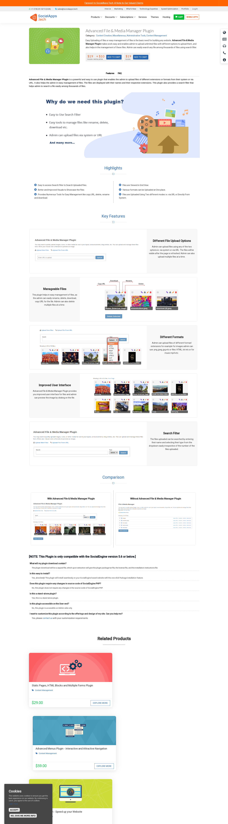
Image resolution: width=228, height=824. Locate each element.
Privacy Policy (80, 796)
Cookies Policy (80, 800)
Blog (76, 783)
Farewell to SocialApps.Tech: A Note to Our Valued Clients (113, 3)
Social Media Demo (126, 791)
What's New (131, 9)
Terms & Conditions (83, 787)
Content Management (156, 35)
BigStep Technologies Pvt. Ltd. (122, 815)
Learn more (13, 804)
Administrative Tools (136, 35)
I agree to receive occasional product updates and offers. (115, 741)
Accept (14, 810)
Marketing (118, 9)
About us (35, 783)
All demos (121, 783)
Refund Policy (80, 791)
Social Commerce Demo (128, 800)
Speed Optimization (169, 9)
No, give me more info (23, 816)
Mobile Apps (192, 17)
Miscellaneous (119, 35)
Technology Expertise (149, 9)
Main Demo (122, 787)
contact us (47, 618)
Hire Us (108, 9)
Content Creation (104, 35)
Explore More (69, 703)
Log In (195, 9)
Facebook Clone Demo (127, 796)
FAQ (120, 73)
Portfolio (185, 9)
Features (110, 73)
